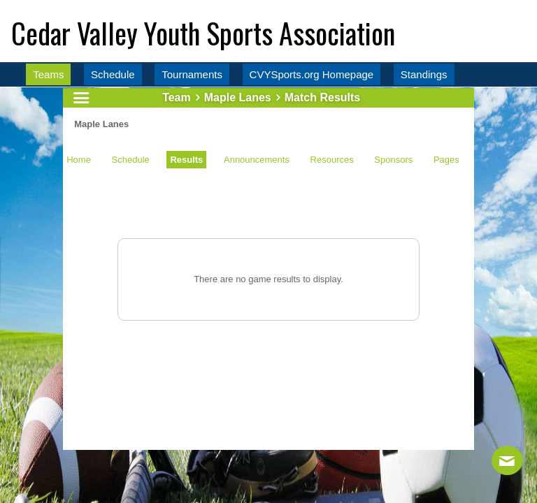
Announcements (256, 159)
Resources (332, 159)
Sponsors (393, 159)
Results (186, 159)
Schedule (131, 159)
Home (78, 159)
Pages (446, 159)
